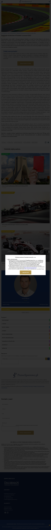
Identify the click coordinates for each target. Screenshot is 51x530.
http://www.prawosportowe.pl (30, 267)
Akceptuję (25, 272)
